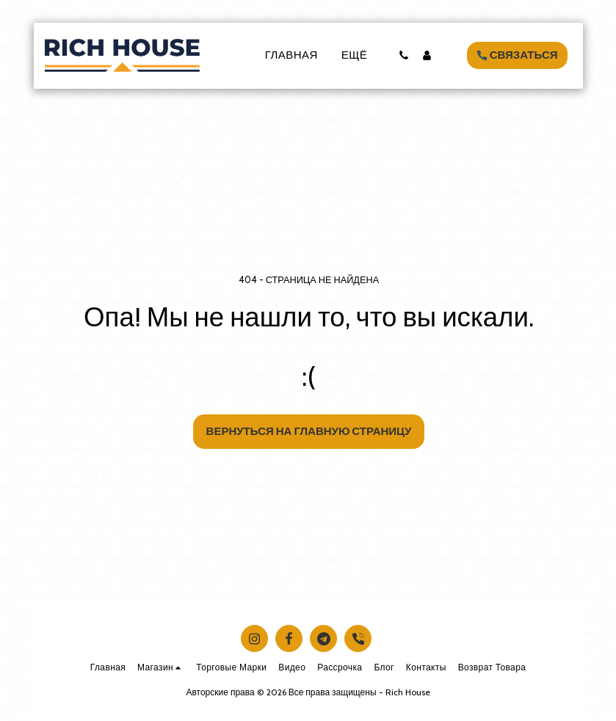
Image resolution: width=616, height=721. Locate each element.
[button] (404, 55)
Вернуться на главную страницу (309, 431)
